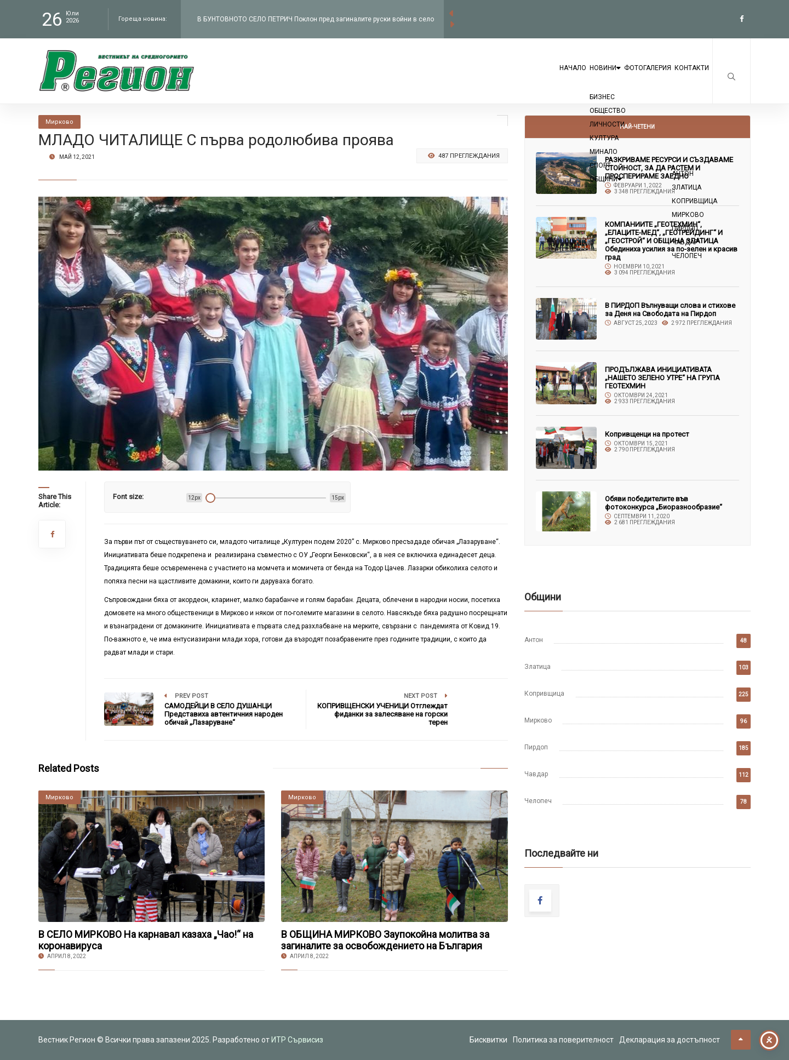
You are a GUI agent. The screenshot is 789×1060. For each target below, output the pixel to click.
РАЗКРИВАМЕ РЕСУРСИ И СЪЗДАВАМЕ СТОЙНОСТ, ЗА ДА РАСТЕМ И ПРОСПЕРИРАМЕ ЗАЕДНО (669, 168)
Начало (506, 77)
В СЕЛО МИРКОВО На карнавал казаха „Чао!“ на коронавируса (145, 940)
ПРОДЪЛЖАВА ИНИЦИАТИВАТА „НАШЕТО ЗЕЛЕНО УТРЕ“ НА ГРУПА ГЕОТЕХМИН (662, 377)
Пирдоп (536, 747)
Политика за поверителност (563, 1039)
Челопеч (538, 801)
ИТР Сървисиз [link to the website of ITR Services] (297, 1039)
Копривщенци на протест (647, 434)
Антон (533, 640)
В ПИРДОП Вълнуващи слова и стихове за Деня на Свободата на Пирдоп (670, 309)
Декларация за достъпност (669, 1039)
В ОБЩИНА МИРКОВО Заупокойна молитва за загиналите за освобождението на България (385, 940)
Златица (537, 667)
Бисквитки (488, 1039)
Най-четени (637, 127)
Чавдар (536, 774)
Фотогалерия (620, 77)
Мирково (538, 720)
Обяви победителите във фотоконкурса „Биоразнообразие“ (663, 503)
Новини (557, 77)
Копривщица (544, 693)
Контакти (683, 77)
